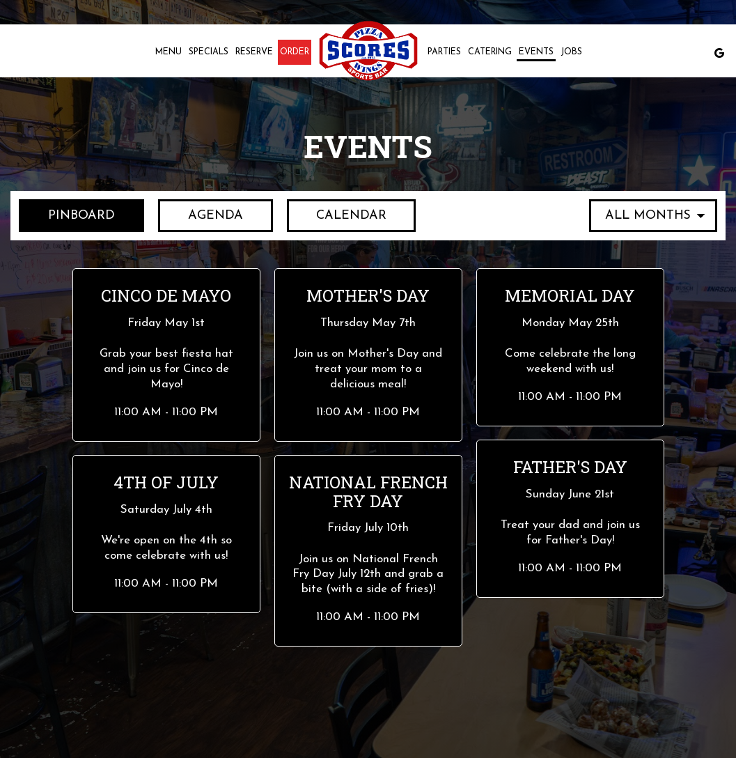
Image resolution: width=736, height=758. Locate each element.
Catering (490, 52)
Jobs (571, 52)
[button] (166, 354)
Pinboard (67, 214)
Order (294, 52)
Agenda (201, 214)
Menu (168, 52)
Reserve (254, 52)
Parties (444, 52)
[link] (368, 50)
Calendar (338, 214)
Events (536, 52)
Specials (208, 52)
